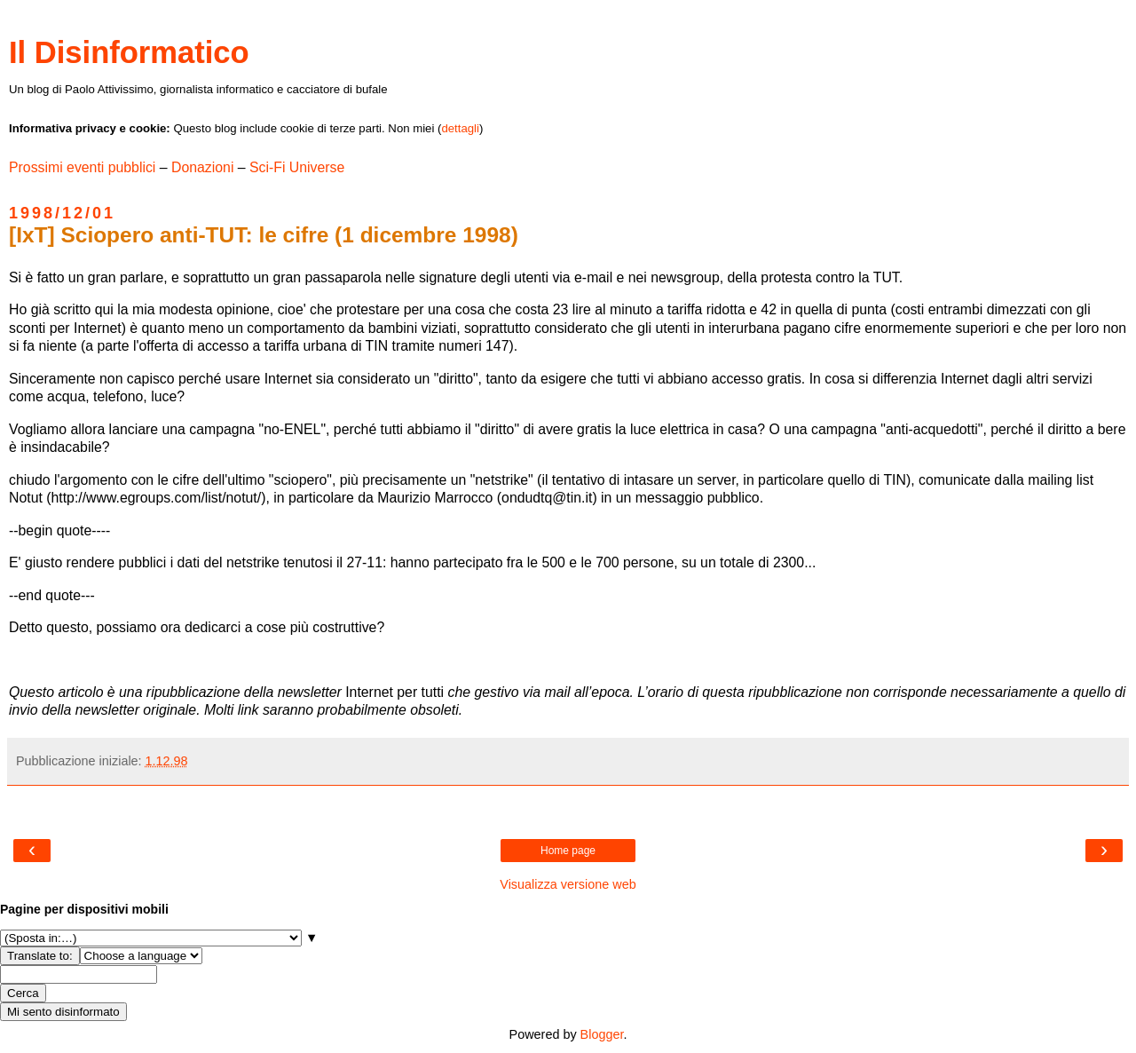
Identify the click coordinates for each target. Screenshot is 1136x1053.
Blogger (602, 1034)
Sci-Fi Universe (296, 167)
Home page (568, 850)
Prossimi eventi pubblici (82, 167)
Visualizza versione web (567, 884)
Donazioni (202, 167)
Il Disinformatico (129, 52)
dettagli (460, 128)
